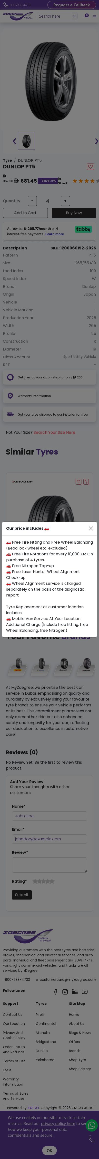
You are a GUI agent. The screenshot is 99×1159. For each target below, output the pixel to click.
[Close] (91, 528)
